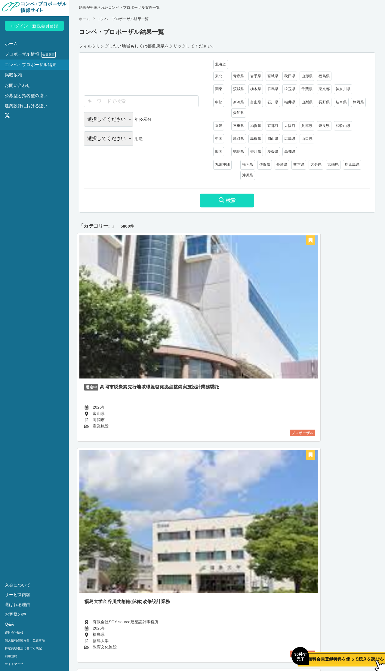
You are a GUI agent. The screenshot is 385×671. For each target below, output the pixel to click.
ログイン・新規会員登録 (34, 25)
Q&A (9, 624)
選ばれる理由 (18, 604)
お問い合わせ (18, 85)
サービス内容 (18, 594)
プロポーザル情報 (30, 55)
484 (261, 620)
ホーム (11, 43)
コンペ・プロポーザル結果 (30, 64)
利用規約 (11, 656)
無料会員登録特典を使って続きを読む (311, 652)
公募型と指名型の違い (26, 95)
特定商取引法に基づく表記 (23, 648)
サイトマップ (14, 664)
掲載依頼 (13, 74)
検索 (227, 201)
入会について (18, 585)
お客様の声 (15, 614)
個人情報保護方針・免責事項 (25, 640)
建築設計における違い (26, 105)
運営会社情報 (14, 632)
